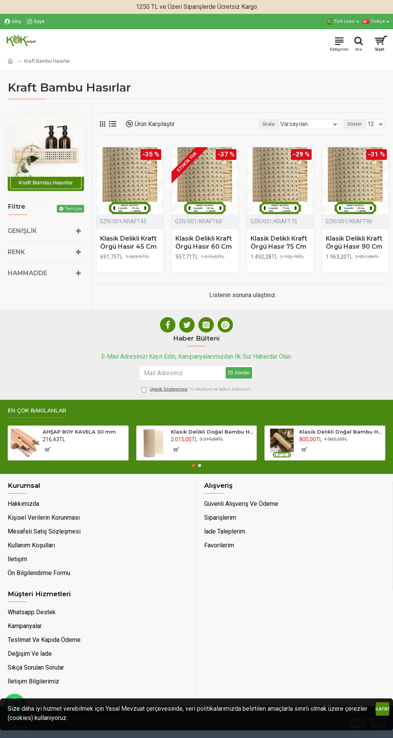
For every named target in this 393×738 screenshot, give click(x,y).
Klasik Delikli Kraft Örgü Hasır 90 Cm (354, 242)
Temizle (73, 208)
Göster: (355, 124)
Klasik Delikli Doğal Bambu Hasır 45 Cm (340, 432)
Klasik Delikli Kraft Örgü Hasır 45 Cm (128, 242)
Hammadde (27, 273)
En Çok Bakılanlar (37, 410)
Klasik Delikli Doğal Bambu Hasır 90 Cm (212, 432)
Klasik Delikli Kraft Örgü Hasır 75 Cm (279, 242)
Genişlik (22, 230)
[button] (193, 465)
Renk (16, 252)
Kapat (382, 709)
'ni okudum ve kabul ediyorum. (196, 389)
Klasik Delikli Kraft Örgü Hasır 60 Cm (203, 242)
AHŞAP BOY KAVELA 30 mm (79, 432)
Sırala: (269, 124)
